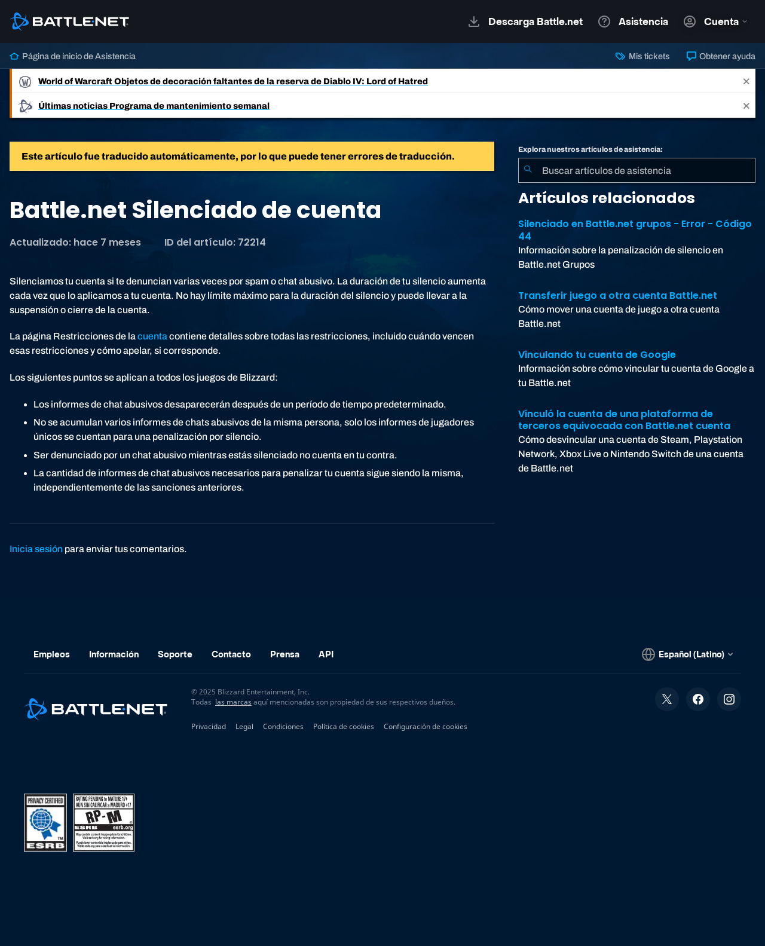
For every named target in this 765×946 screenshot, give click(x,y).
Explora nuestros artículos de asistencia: (590, 149)
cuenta (152, 336)
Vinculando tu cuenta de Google (597, 355)
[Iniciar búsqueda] (527, 170)
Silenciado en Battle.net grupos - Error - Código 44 (635, 230)
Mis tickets (642, 56)
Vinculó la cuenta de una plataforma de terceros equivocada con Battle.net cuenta (624, 420)
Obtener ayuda (721, 56)
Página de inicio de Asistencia (73, 56)
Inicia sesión (36, 549)
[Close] (746, 81)
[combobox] (636, 170)
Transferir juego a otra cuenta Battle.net (617, 295)
